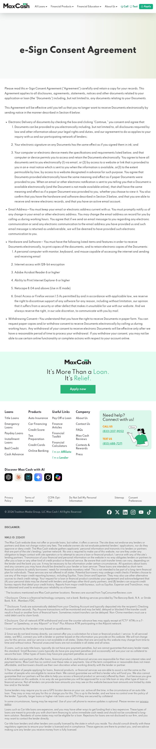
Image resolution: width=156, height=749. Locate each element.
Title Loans (12, 418)
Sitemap (119, 498)
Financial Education (88, 6)
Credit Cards (36, 445)
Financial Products (61, 6)
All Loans (40, 6)
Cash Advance (14, 454)
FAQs (79, 430)
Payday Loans (14, 433)
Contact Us (83, 424)
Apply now (78, 389)
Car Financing (37, 424)
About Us (110, 6)
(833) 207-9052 (113, 431)
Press (79, 454)
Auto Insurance (38, 418)
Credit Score (36, 430)
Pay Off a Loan (61, 418)
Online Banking (38, 451)
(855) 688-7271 (112, 443)
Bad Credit (12, 448)
